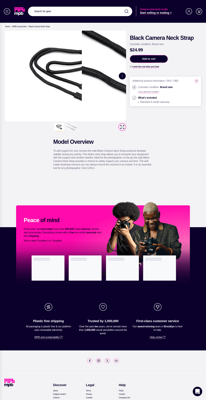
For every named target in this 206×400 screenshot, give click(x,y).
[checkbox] (196, 81)
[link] (20, 11)
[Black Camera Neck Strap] (39, 26)
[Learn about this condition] (148, 91)
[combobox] (80, 11)
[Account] (189, 11)
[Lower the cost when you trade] (144, 66)
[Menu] (7, 11)
